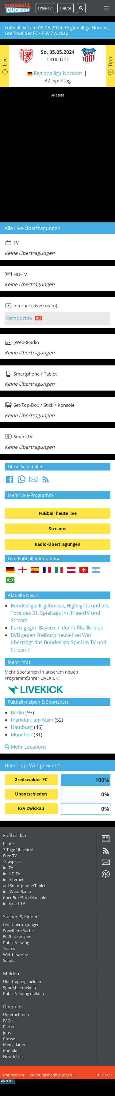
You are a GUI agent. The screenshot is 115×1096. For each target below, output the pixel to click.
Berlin (17, 712)
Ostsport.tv (19, 318)
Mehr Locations (26, 746)
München (22, 734)
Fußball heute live (58, 513)
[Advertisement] (57, 157)
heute (8, 843)
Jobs (7, 1032)
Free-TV (45, 8)
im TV (8, 867)
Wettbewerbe (15, 954)
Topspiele (12, 861)
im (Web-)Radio (17, 891)
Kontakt (10, 1050)
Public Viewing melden (23, 993)
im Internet (13, 879)
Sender (9, 960)
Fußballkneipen (17, 936)
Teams (9, 948)
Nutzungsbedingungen (51, 1075)
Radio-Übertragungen (57, 544)
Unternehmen (16, 1014)
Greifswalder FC (31, 779)
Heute (65, 8)
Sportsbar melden (19, 987)
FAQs (8, 1020)
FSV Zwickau (31, 808)
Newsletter (13, 1056)
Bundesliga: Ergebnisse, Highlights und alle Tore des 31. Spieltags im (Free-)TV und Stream (60, 613)
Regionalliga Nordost (58, 73)
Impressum (13, 1075)
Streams (57, 528)
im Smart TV (14, 903)
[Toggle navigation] (106, 8)
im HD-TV (11, 873)
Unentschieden (31, 794)
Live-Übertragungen (21, 924)
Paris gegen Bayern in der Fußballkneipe (57, 627)
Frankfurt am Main (32, 719)
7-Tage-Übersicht (18, 849)
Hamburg (22, 727)
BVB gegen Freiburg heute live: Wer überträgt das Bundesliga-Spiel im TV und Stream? (58, 642)
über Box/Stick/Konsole (24, 897)
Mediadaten (14, 1044)
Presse (9, 1038)
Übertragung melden (22, 981)
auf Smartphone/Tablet (24, 885)
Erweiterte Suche (18, 930)
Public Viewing (16, 942)
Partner (10, 1026)
